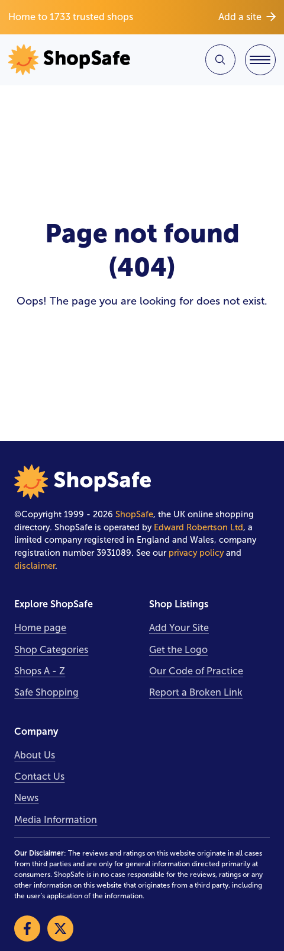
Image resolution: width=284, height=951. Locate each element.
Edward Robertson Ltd (198, 527)
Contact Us (39, 776)
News (26, 798)
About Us (34, 755)
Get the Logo (178, 650)
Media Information (55, 820)
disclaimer (34, 566)
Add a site (247, 17)
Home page (40, 628)
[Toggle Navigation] (260, 59)
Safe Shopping (46, 692)
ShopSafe (134, 514)
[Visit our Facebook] (27, 928)
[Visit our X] (60, 928)
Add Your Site (179, 628)
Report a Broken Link (196, 692)
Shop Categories (51, 650)
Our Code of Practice (196, 671)
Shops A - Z (39, 671)
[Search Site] (220, 59)
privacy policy (196, 553)
